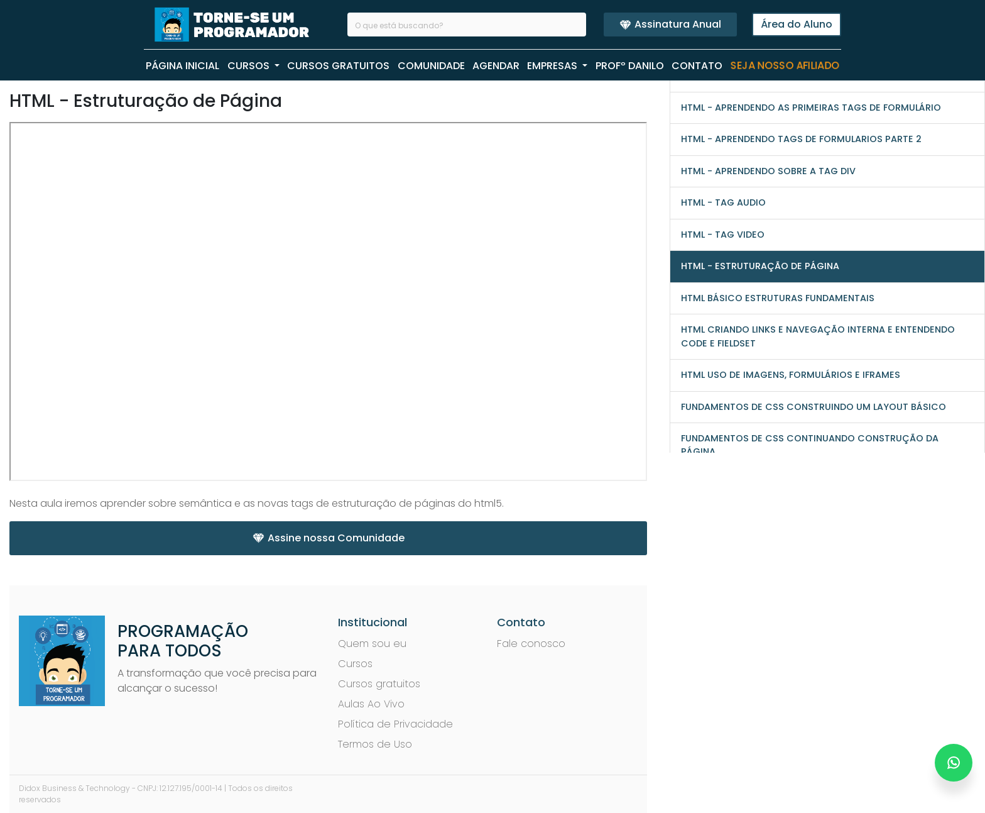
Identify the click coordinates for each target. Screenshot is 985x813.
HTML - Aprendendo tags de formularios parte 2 (801, 139)
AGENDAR (496, 65)
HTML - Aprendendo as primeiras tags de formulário (811, 107)
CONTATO (697, 65)
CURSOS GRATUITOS (338, 65)
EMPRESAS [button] (553, 65)
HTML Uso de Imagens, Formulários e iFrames (790, 374)
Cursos (355, 663)
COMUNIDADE (431, 65)
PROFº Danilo (630, 65)
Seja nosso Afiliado (785, 66)
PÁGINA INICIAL (182, 65)
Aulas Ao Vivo (371, 704)
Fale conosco (531, 643)
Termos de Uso (375, 744)
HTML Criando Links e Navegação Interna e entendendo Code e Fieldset (818, 336)
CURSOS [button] (249, 65)
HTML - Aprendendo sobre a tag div (768, 171)
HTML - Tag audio (723, 202)
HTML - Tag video (723, 234)
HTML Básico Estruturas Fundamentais (777, 298)
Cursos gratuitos (379, 684)
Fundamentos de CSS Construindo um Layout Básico (813, 407)
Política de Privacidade (395, 724)
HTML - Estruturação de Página (760, 266)
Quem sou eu (372, 643)
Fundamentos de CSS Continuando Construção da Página (810, 445)
